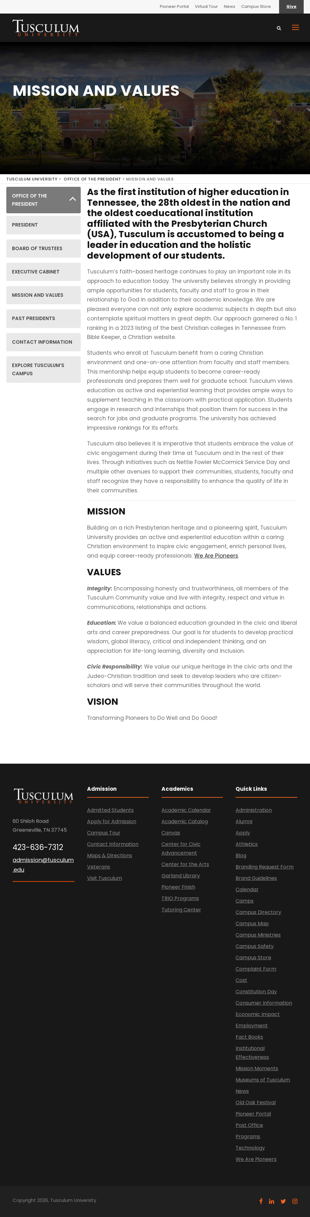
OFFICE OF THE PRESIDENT (92, 179)
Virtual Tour (206, 6)
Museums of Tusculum (263, 1079)
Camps (245, 900)
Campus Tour (103, 832)
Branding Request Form (265, 866)
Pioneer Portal (174, 6)
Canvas (170, 832)
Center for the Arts (185, 864)
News (229, 6)
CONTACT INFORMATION (42, 342)
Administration (254, 810)
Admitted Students (110, 810)
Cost (241, 980)
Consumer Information (264, 1003)
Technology (250, 1147)
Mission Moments (257, 1068)
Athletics (247, 844)
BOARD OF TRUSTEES (37, 248)
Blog (241, 855)
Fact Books (249, 1037)
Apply (243, 832)
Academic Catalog (184, 821)
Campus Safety (255, 946)
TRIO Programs (180, 898)
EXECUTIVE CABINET (36, 271)
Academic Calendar (186, 810)
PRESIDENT (25, 224)
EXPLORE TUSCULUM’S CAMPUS (38, 369)
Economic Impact (258, 1014)
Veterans (98, 866)
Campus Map (252, 923)
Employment (252, 1025)
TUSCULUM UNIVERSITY (31, 179)
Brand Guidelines (256, 878)
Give (291, 6)
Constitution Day (256, 991)
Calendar (247, 889)
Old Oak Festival (256, 1102)
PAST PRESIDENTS (33, 318)
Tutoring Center (181, 909)
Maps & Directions (109, 855)
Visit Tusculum (104, 878)
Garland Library (180, 875)
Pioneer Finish (178, 887)
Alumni (244, 821)
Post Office (249, 1125)
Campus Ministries (258, 935)
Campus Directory (258, 912)
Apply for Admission (111, 821)
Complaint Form (256, 969)
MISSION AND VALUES (37, 295)
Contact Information (112, 844)
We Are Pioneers (216, 556)
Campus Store (256, 6)
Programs (248, 1136)
